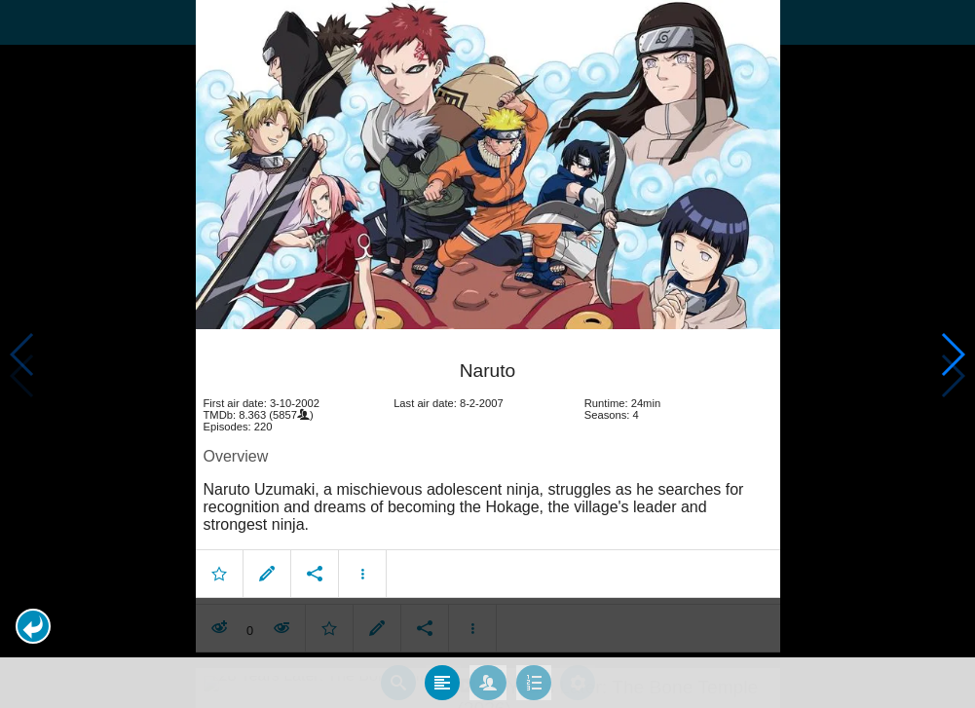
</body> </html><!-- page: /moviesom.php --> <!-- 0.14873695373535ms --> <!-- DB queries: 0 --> (487, 354)
